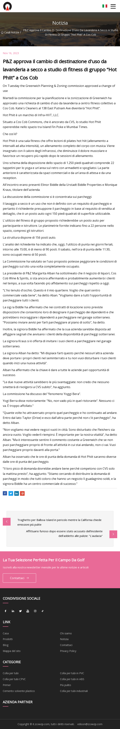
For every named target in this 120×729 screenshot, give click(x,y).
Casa (5, 32)
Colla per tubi (11, 673)
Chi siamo (66, 633)
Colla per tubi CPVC (14, 679)
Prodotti (8, 639)
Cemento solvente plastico (19, 691)
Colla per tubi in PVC (72, 673)
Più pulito (65, 685)
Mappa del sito (12, 651)
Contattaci (19, 578)
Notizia (15, 32)
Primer (7, 685)
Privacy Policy (68, 651)
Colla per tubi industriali (74, 691)
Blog (5, 645)
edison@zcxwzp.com (89, 724)
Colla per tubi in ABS (72, 679)
